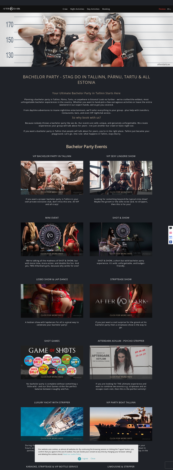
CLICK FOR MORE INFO (52, 192)
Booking (106, 9)
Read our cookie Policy (72, 454)
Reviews (162, 9)
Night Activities (77, 9)
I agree (88, 458)
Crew (65, 9)
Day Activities (93, 9)
